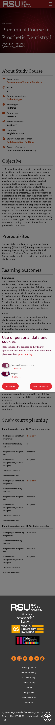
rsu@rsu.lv (38, 716)
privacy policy (25, 354)
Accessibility (29, 682)
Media (29, 687)
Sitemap (29, 702)
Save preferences (41, 386)
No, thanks (10, 386)
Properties (29, 692)
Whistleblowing (28, 672)
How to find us (29, 697)
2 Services (16, 368)
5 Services (16, 376)
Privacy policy (29, 667)
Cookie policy (28, 677)
